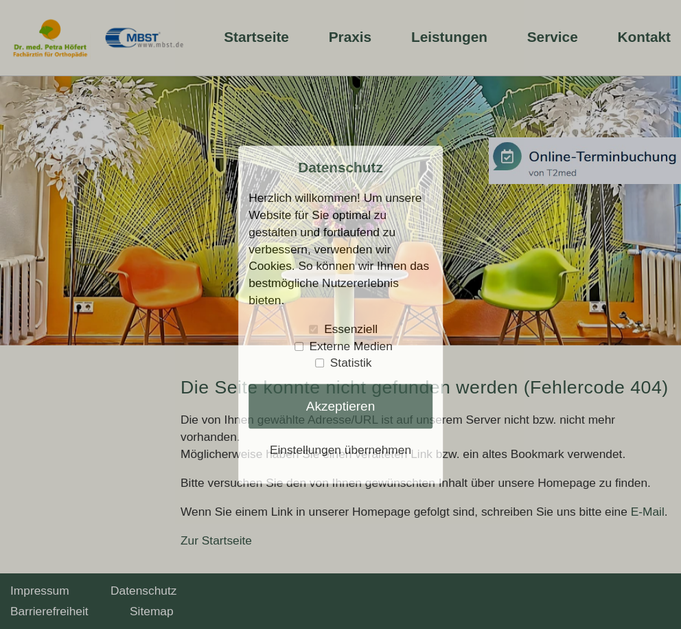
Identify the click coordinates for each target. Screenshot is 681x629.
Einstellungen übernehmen (340, 450)
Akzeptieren (341, 406)
